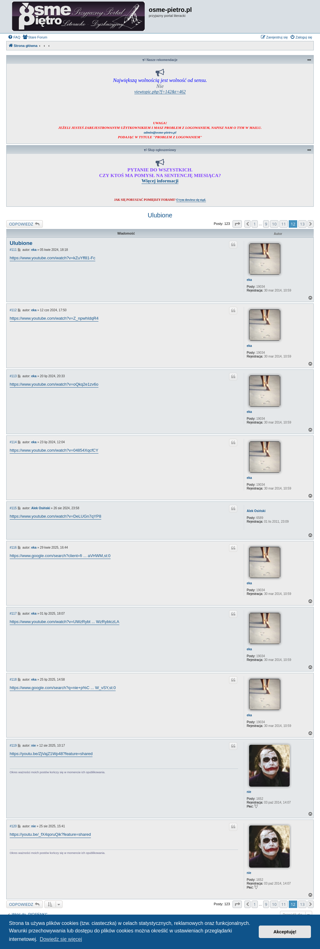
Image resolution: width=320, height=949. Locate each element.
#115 (13, 508)
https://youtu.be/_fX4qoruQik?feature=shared (50, 834)
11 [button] (283, 224)
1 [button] (254, 224)
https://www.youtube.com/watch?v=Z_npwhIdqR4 (54, 318)
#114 (13, 442)
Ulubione (160, 215)
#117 (13, 613)
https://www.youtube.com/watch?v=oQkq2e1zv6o (54, 384)
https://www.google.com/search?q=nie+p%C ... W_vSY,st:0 (63, 687)
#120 (13, 826)
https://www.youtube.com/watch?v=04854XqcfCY (54, 450)
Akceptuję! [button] (285, 931)
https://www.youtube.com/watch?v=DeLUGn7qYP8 (55, 516)
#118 (13, 679)
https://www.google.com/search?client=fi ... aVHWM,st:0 (60, 555)
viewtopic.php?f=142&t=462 (160, 91)
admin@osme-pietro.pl (160, 132)
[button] (237, 224)
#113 (13, 376)
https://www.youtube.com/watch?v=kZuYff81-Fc (52, 258)
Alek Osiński (256, 511)
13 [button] (302, 224)
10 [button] (274, 224)
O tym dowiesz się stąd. (191, 199)
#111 (13, 249)
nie (249, 792)
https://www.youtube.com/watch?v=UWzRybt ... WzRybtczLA (64, 621)
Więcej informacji (160, 180)
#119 (13, 745)
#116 (13, 547)
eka (249, 280)
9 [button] (266, 224)
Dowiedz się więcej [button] (61, 939)
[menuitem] (14, 37)
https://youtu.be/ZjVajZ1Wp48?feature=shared (51, 753)
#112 (13, 310)
